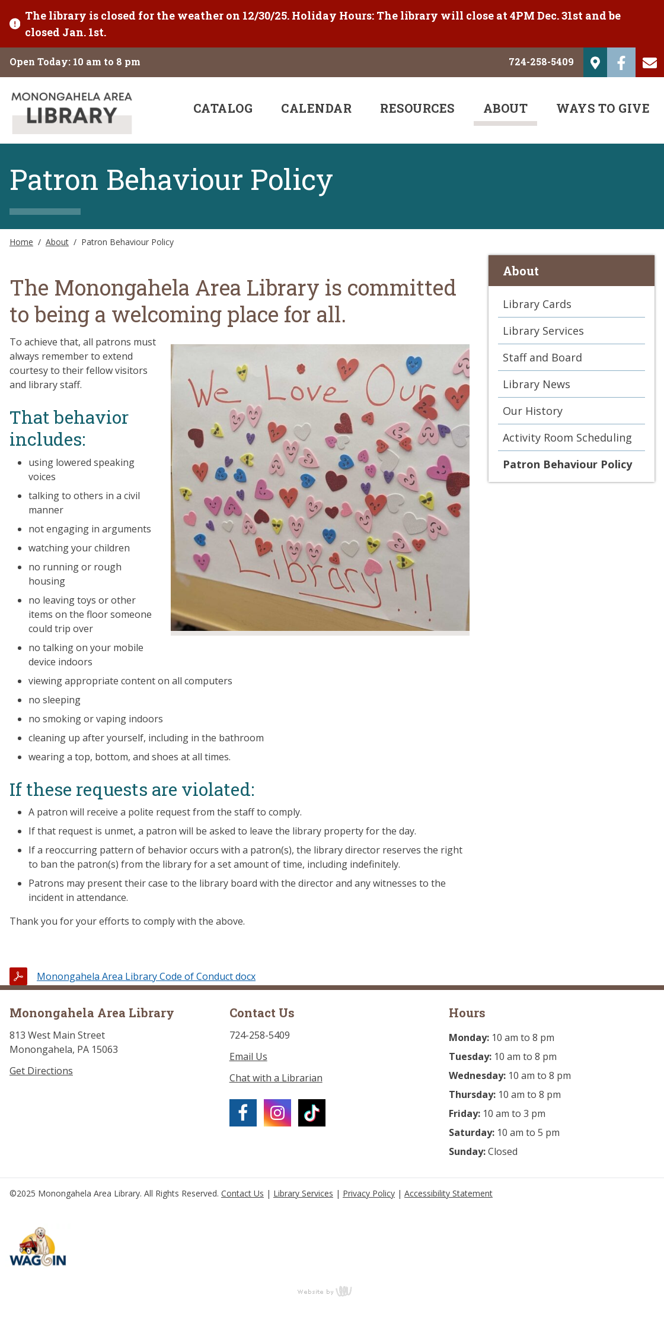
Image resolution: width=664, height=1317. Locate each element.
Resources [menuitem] (417, 108)
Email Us (248, 1056)
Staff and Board (542, 357)
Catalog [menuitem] (223, 108)
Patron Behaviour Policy (567, 464)
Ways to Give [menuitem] (603, 108)
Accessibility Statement (448, 1193)
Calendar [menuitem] (316, 108)
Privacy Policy (369, 1193)
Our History (533, 411)
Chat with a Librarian (276, 1077)
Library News (536, 384)
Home (21, 241)
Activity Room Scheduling (567, 437)
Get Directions (41, 1070)
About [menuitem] (505, 108)
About (57, 241)
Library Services (543, 330)
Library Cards (537, 304)
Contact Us (242, 1193)
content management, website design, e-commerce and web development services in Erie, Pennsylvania (332, 1291)
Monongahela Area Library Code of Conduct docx (146, 976)
